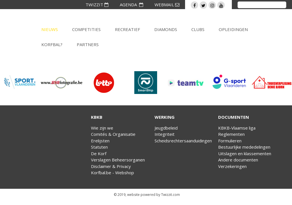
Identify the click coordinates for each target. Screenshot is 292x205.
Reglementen (231, 134)
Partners (88, 44)
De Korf (98, 153)
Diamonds (165, 29)
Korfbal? (51, 44)
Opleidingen (233, 29)
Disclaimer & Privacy (111, 166)
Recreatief (127, 29)
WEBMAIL (167, 4)
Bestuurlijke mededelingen (244, 147)
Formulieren (230, 141)
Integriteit (165, 134)
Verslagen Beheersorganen (118, 160)
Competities (86, 29)
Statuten (99, 147)
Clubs (197, 29)
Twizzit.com (170, 194)
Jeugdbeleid (166, 128)
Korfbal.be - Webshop (112, 172)
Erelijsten (100, 141)
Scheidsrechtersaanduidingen (183, 141)
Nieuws (49, 29)
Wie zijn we (102, 128)
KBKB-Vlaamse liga (237, 128)
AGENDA (131, 4)
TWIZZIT (97, 4)
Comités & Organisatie (113, 134)
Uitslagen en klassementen (244, 153)
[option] (21, 82)
